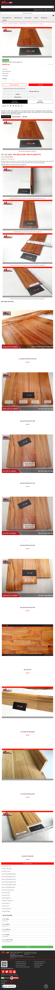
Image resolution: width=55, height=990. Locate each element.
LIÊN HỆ (4, 20)
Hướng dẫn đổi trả (38, 965)
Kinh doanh (15, 101)
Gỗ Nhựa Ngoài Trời (6, 898)
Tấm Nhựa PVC (5, 906)
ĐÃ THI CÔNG (28, 17)
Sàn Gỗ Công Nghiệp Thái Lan (9, 876)
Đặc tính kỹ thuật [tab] (16, 116)
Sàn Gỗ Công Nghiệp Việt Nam (9, 882)
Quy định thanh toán (38, 963)
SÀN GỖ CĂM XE (23, 23)
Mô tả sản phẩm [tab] (6, 116)
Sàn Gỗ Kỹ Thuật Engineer (8, 890)
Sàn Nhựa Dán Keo (6, 866)
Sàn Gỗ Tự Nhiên (6, 892)
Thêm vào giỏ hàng (14, 84)
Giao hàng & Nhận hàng (39, 961)
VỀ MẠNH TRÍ (44, 17)
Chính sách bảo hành (20, 965)
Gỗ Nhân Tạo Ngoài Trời (7, 900)
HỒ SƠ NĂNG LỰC (7, 17)
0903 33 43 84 (8, 983)
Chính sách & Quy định (21, 963)
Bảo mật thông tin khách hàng (22, 967)
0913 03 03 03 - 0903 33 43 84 (43, 10)
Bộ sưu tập (5, 60)
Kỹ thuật (40, 101)
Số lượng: (4, 78)
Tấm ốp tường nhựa (6, 908)
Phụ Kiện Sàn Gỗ (6, 895)
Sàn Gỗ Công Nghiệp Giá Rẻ (8, 887)
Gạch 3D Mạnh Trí (6, 903)
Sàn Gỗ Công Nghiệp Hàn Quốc (9, 884)
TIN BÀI (36, 17)
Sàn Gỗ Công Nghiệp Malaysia (9, 874)
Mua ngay (40, 84)
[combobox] (27, 921)
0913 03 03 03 (10, 981)
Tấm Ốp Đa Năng (6, 911)
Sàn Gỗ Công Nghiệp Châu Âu (9, 879)
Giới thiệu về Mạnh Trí (21, 961)
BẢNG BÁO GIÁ (18, 17)
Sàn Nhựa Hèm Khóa (7, 868)
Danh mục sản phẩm (27, 13)
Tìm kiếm (27, 947)
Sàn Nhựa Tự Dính (6, 871)
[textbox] (27, 921)
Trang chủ (4, 23)
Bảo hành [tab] (25, 116)
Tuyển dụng (37, 967)
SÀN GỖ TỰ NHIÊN (12, 23)
